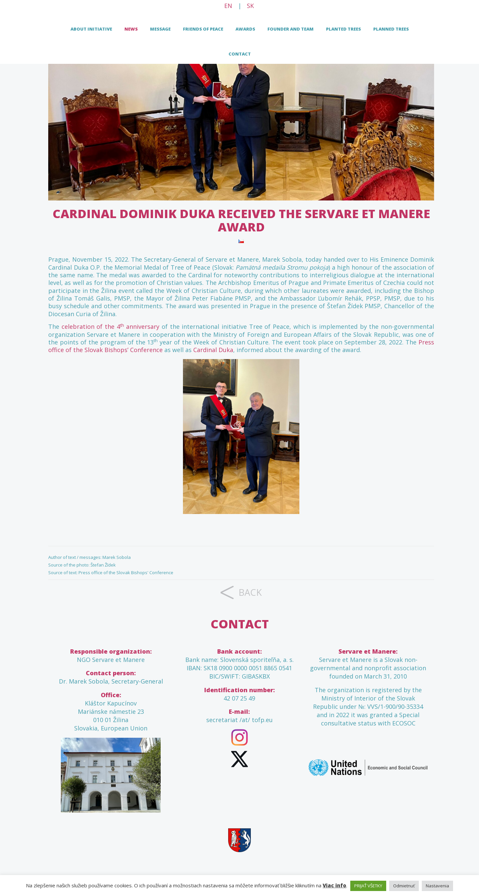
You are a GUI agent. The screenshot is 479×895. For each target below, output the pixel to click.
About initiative (91, 29)
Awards (245, 29)
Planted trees (343, 29)
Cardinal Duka (213, 350)
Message (160, 29)
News (131, 29)
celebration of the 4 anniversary (111, 326)
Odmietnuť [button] (404, 886)
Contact (240, 54)
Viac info (334, 885)
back (250, 592)
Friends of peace (203, 29)
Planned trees (391, 29)
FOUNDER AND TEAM (290, 29)
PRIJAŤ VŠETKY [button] (368, 886)
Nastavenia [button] (437, 886)
